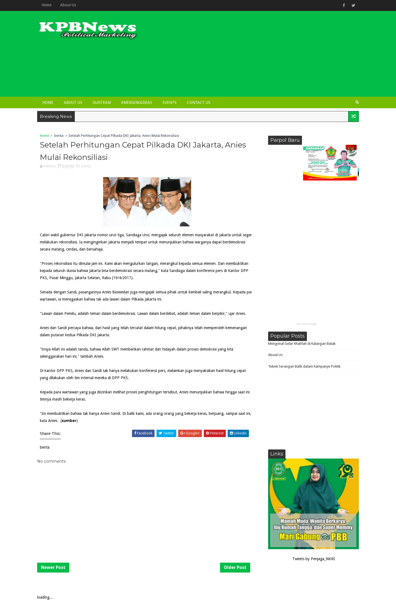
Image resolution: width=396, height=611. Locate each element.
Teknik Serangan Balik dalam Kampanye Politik (304, 366)
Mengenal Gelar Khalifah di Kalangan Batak (302, 343)
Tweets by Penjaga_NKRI (313, 559)
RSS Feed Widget (307, 324)
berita (59, 136)
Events (170, 102)
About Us (68, 5)
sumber (69, 420)
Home (46, 5)
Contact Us (198, 102)
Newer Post (53, 567)
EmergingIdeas (136, 102)
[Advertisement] (258, 55)
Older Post (235, 567)
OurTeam (102, 102)
